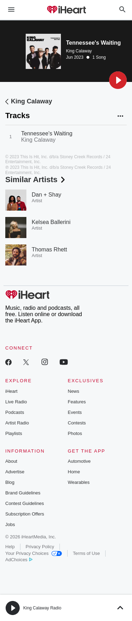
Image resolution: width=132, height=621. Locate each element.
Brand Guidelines (22, 492)
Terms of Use (86, 553)
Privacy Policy (40, 546)
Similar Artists (36, 179)
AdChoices (18, 559)
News (74, 391)
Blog (9, 482)
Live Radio (16, 401)
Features (77, 401)
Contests (77, 422)
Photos (75, 433)
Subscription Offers (24, 514)
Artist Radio (17, 422)
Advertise (14, 471)
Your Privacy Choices (33, 553)
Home (74, 471)
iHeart (11, 391)
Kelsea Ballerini (51, 222)
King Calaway (79, 51)
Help (10, 546)
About (11, 461)
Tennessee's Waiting (47, 133)
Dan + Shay (46, 195)
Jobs (10, 524)
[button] (118, 80)
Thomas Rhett (49, 249)
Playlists (13, 433)
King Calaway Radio (42, 608)
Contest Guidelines (24, 503)
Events (75, 412)
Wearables (79, 482)
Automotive (79, 461)
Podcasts (14, 412)
